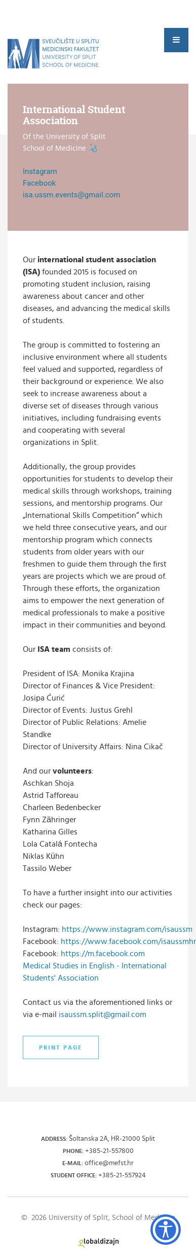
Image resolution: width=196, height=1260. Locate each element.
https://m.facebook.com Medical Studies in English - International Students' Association (95, 966)
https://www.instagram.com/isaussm (127, 929)
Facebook (39, 183)
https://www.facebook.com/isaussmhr (128, 941)
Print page (61, 1047)
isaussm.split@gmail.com (102, 1014)
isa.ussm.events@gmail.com (71, 194)
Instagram (40, 171)
